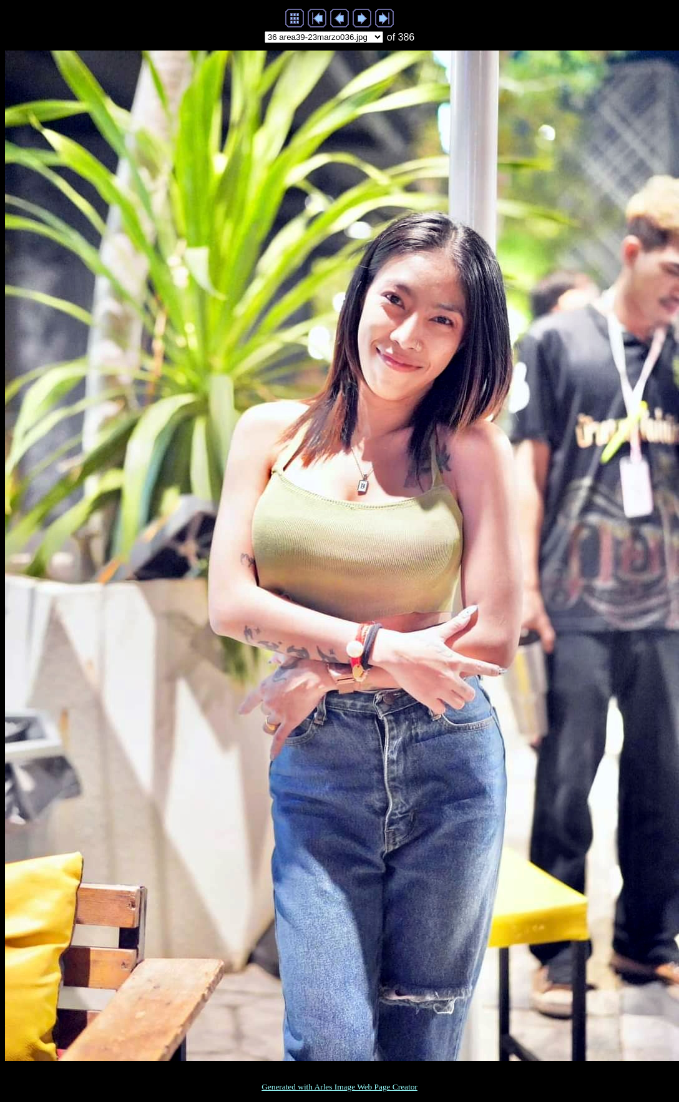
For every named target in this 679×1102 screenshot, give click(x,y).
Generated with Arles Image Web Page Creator (339, 1086)
